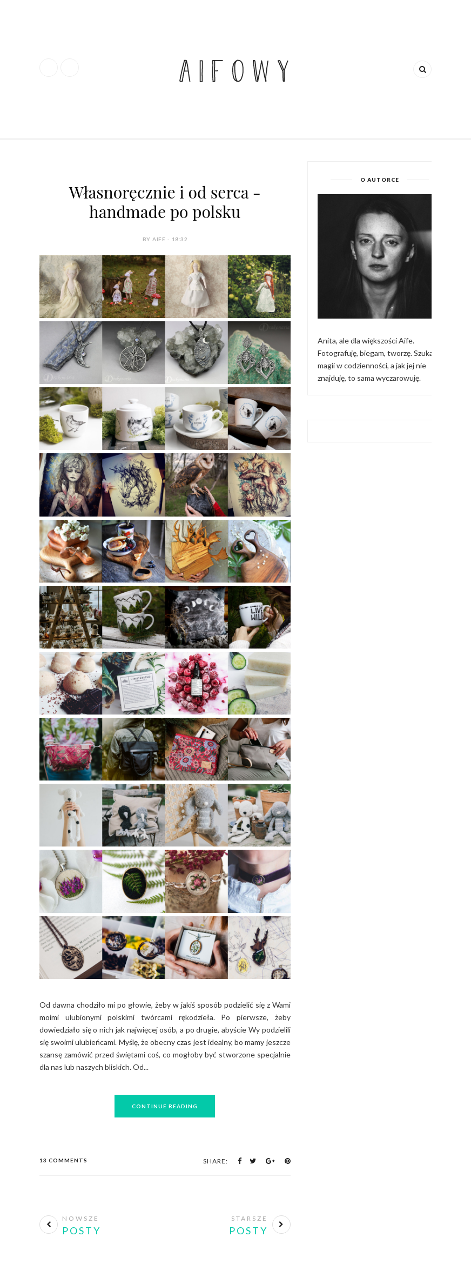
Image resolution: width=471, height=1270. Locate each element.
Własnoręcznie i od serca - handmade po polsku (165, 201)
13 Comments (63, 1160)
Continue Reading (165, 1106)
